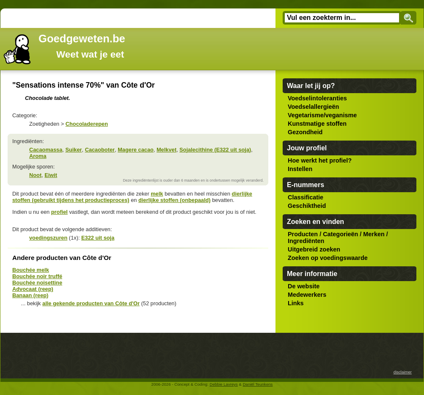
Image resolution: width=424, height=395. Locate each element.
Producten (303, 234)
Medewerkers (307, 294)
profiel (59, 212)
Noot (35, 175)
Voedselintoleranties (317, 98)
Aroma (38, 156)
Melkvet (166, 149)
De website (303, 286)
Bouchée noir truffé (37, 276)
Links (296, 303)
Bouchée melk (30, 270)
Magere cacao (136, 149)
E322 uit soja (97, 238)
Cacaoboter (100, 149)
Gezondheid (305, 132)
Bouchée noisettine (37, 282)
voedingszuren (48, 238)
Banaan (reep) (30, 295)
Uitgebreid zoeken (314, 249)
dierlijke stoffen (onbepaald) (174, 200)
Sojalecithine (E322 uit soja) (215, 149)
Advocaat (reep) (32, 289)
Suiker (73, 149)
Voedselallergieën (313, 106)
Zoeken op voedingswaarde (328, 257)
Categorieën (340, 234)
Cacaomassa (45, 149)
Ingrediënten (306, 241)
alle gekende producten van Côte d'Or (91, 303)
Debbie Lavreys (223, 384)
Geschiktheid (307, 205)
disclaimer (403, 372)
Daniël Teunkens (258, 384)
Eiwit (50, 175)
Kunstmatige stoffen (317, 123)
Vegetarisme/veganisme (322, 115)
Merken (373, 234)
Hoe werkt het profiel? (320, 160)
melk (157, 194)
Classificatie (305, 197)
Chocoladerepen (87, 124)
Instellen (300, 169)
